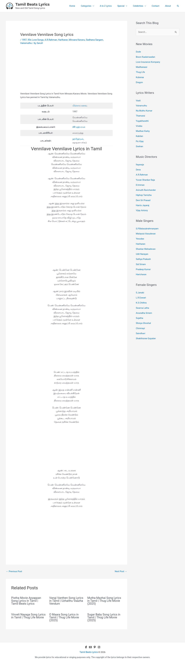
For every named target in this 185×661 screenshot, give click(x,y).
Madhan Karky (143, 128)
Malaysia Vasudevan (146, 227)
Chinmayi (140, 318)
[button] (178, 6)
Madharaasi (141, 66)
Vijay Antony (142, 204)
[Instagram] (99, 646)
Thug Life (140, 71)
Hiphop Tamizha (143, 190)
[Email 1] (90, 646)
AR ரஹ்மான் (78, 126)
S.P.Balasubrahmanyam (147, 222)
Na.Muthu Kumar (144, 108)
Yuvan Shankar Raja (145, 175)
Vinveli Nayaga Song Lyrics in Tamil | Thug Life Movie (28, 615)
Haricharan (141, 266)
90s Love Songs (35, 39)
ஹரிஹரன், (77, 138)
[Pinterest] (94, 646)
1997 (24, 39)
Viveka (139, 123)
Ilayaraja (140, 160)
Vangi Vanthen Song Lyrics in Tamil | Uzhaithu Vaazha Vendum (66, 599)
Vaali (138, 98)
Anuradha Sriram (144, 304)
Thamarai (140, 113)
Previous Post (14, 570)
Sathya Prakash (143, 251)
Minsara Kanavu (75, 39)
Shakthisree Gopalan (146, 328)
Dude (138, 51)
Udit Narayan (142, 247)
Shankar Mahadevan (146, 242)
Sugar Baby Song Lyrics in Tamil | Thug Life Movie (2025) (103, 616)
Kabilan (139, 133)
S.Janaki (140, 284)
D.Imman (140, 180)
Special (126, 6)
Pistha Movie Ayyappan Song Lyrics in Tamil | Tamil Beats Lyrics (26, 599)
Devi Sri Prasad (143, 195)
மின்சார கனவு (79, 105)
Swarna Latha (142, 299)
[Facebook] (86, 646)
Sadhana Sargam (91, 39)
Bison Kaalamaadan (145, 56)
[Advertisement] (66, 70)
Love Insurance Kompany (148, 61)
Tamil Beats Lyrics (32, 4)
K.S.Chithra (141, 294)
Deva (138, 165)
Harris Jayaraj (142, 199)
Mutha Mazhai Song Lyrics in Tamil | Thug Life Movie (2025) (104, 599)
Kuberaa (140, 76)
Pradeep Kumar (143, 261)
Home (81, 6)
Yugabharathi (142, 118)
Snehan (139, 142)
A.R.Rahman (50, 39)
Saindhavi (140, 323)
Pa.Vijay (140, 137)
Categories (94, 6)
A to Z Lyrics (112, 6)
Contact (157, 6)
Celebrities (142, 6)
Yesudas (140, 232)
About (169, 6)
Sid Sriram (141, 256)
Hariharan (61, 39)
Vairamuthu (106, 39)
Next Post (121, 570)
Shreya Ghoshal (143, 313)
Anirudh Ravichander (146, 185)
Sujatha (139, 309)
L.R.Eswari (141, 289)
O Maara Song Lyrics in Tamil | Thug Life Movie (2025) (64, 616)
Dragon (139, 80)
